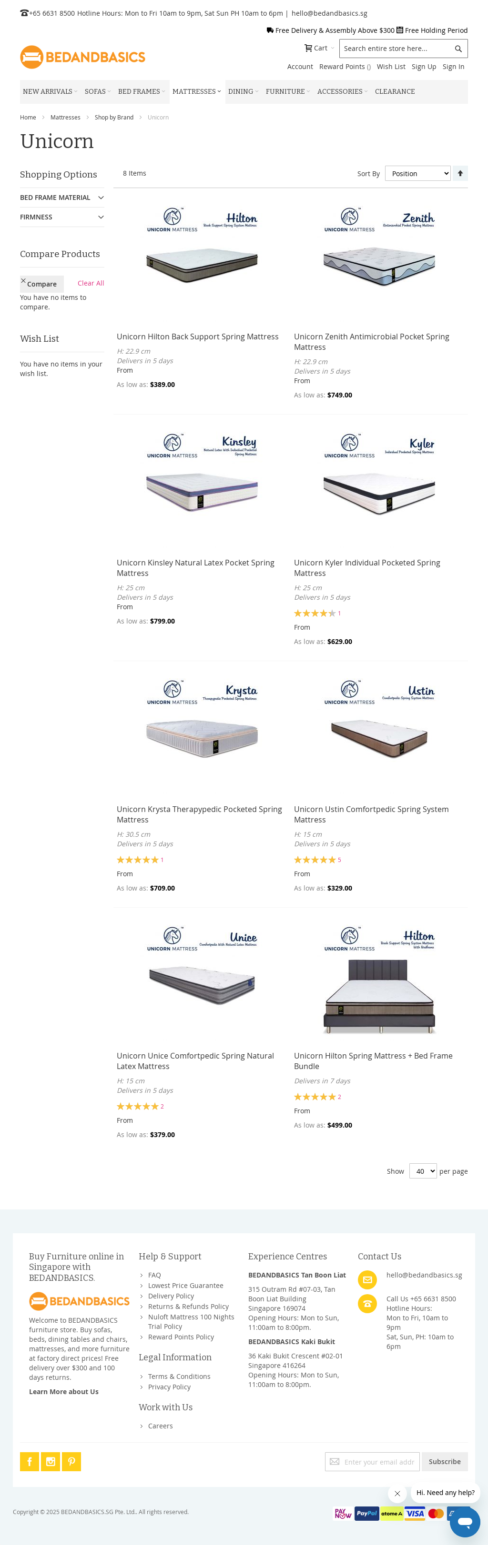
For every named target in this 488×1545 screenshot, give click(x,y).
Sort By (368, 173)
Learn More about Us (64, 1391)
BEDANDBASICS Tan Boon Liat (297, 1274)
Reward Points (345, 66)
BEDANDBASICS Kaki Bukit (291, 1341)
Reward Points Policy (181, 1336)
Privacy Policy (169, 1386)
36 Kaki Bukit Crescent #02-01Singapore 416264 (295, 1360)
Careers (160, 1425)
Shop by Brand (114, 117)
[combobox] (403, 48)
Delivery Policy (171, 1295)
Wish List (391, 66)
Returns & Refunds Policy (188, 1306)
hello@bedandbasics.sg (329, 13)
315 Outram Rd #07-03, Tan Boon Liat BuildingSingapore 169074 (292, 1299)
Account (300, 66)
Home (28, 117)
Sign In (454, 66)
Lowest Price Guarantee (186, 1285)
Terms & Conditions (179, 1376)
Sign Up (424, 66)
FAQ (154, 1274)
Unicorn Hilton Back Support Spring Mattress (198, 336)
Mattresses (66, 117)
